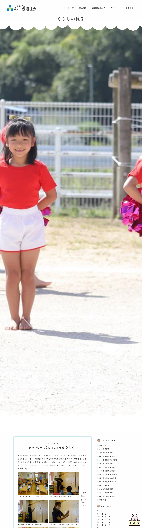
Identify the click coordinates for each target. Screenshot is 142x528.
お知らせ (102, 445)
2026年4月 (101, 517)
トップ (71, 8)
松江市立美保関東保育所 (108, 482)
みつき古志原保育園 (107, 467)
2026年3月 (101, 519)
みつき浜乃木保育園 (107, 456)
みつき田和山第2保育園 (108, 460)
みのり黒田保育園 (106, 493)
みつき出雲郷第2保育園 (108, 474)
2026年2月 (101, 522)
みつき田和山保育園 (107, 496)
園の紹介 (83, 8)
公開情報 (130, 8)
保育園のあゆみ (99, 8)
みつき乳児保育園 (106, 453)
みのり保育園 (104, 485)
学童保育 (102, 500)
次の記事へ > (84, 502)
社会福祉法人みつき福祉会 (22, 8)
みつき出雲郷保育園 (107, 471)
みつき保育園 (104, 449)
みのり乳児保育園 (106, 489)
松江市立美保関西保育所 (108, 478)
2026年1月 (101, 525)
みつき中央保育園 (106, 464)
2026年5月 (101, 514)
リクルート (115, 8)
